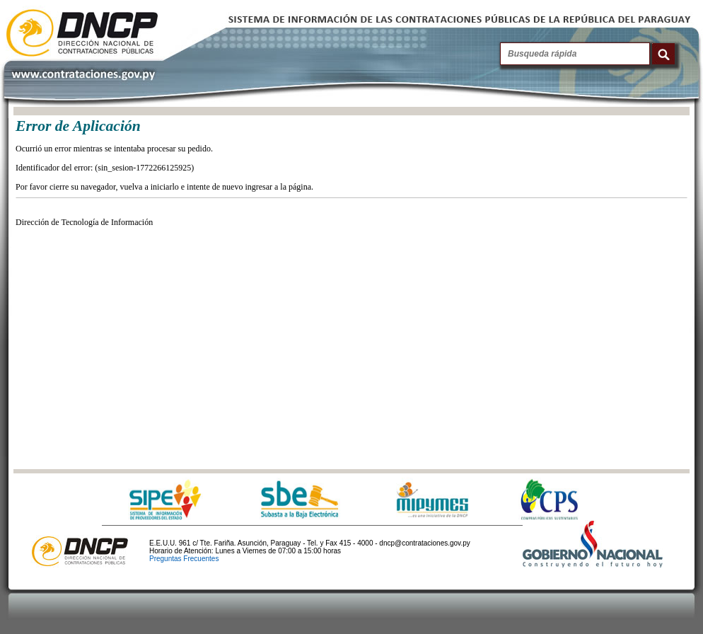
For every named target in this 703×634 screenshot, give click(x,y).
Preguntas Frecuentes (184, 559)
